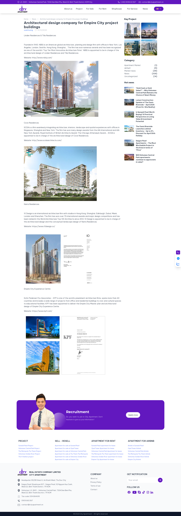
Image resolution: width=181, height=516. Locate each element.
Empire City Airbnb (134, 459)
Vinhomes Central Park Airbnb (138, 451)
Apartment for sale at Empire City (66, 459)
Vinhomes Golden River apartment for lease (106, 457)
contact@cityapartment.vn (152, 2)
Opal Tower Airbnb (134, 448)
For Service (132, 9)
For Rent (102, 9)
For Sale (90, 9)
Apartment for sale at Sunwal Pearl (67, 445)
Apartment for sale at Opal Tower (67, 448)
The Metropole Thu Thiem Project (148, 33)
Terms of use (95, 486)
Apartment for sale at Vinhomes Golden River (71, 457)
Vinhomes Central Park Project (28, 448)
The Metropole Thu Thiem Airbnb (139, 454)
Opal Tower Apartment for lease (102, 448)
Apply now (133, 415)
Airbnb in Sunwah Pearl (136, 445)
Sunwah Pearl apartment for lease (103, 445)
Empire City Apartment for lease (102, 459)
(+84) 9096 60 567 (128, 2)
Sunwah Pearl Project (25, 445)
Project (79, 9)
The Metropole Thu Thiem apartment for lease (107, 454)
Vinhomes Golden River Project (130, 50)
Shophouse (117, 9)
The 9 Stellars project (25, 457)
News (145, 9)
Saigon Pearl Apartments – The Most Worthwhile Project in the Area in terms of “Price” (146, 145)
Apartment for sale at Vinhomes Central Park (70, 451)
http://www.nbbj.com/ (42, 57)
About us (68, 9)
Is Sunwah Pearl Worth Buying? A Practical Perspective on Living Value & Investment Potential (145, 116)
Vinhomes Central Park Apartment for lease (106, 451)
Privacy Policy (95, 482)
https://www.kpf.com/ (42, 311)
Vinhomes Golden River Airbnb (138, 457)
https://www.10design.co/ (43, 226)
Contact (93, 490)
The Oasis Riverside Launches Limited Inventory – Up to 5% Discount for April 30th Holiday (145, 131)
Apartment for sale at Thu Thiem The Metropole (71, 454)
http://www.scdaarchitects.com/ (47, 140)
